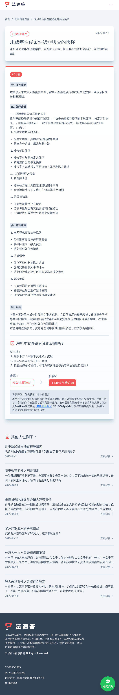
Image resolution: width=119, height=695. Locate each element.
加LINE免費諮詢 (62, 383)
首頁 (7, 19)
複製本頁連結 (22, 383)
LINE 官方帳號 (44, 406)
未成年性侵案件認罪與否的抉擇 (51, 19)
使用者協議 (11, 683)
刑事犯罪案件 (22, 19)
